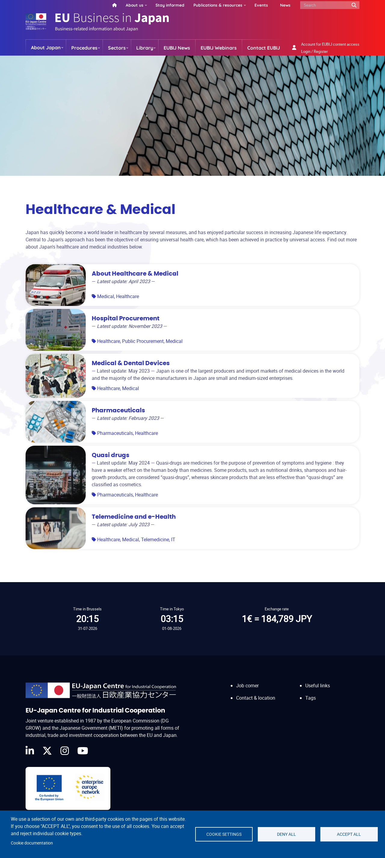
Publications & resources (217, 5)
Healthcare (127, 296)
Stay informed (170, 5)
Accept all (349, 834)
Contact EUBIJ (263, 48)
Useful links (317, 685)
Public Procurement (143, 341)
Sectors (117, 48)
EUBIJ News (177, 48)
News (285, 5)
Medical (105, 296)
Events (261, 5)
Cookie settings (224, 834)
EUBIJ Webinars (219, 48)
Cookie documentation (32, 843)
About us (134, 5)
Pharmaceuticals (115, 433)
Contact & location (255, 698)
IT (173, 539)
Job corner (247, 685)
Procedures (84, 48)
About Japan (46, 47)
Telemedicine (155, 539)
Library (144, 48)
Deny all (286, 834)
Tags (310, 698)
